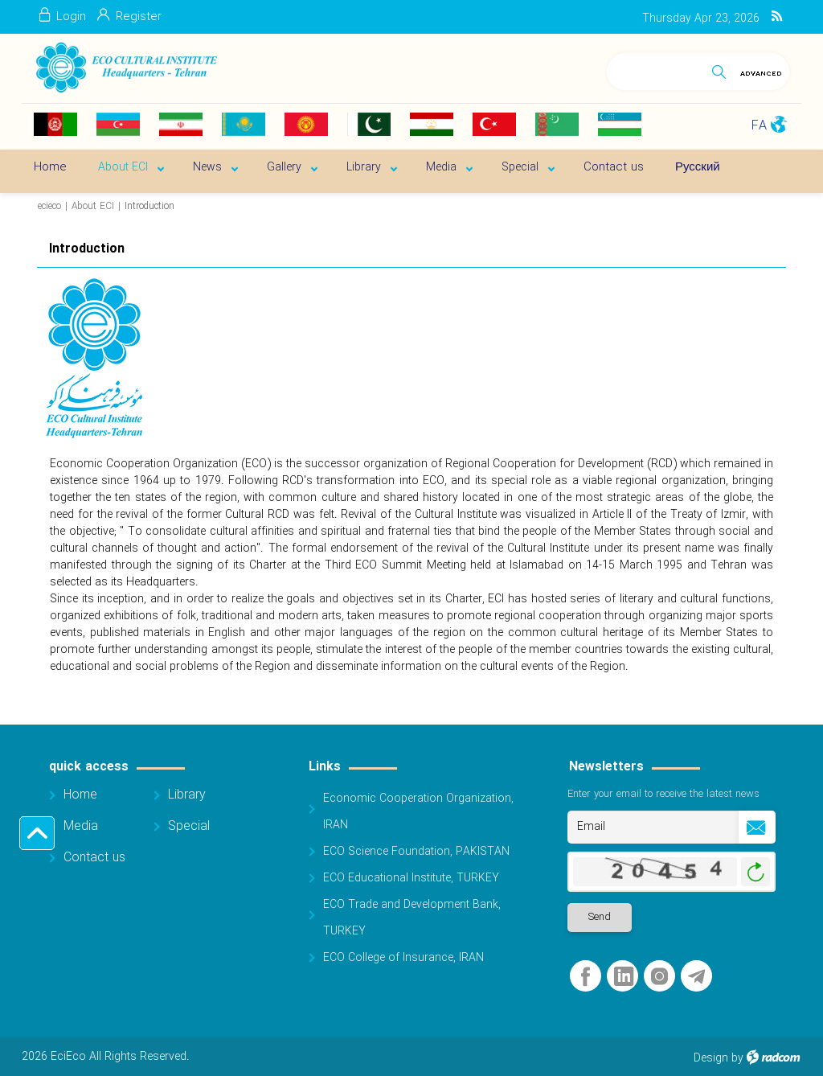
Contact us (94, 858)
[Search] (656, 68)
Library (187, 795)
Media (80, 826)
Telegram (696, 977)
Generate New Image (755, 872)
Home (80, 795)
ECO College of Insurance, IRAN (403, 958)
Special (189, 826)
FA (759, 126)
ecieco (49, 206)
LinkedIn (623, 977)
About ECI (93, 206)
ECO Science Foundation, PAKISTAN (416, 851)
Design (711, 1058)
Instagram (659, 977)
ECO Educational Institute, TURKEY (411, 878)
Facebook (585, 977)
